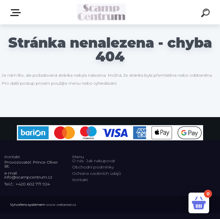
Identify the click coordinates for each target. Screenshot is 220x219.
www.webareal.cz (61, 204)
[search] (206, 13)
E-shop (16, 12)
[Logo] (101, 12)
